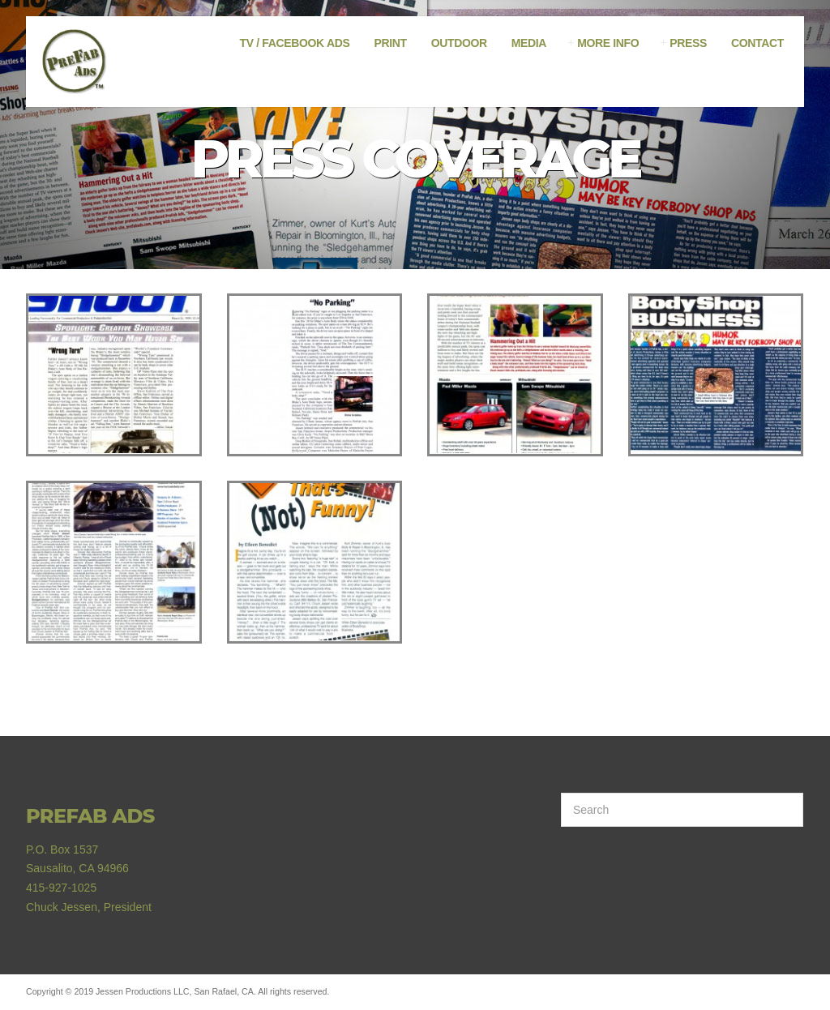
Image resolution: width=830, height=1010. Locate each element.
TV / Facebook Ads (295, 42)
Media (528, 42)
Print (390, 42)
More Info (608, 42)
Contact (757, 42)
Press (688, 42)
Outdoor (459, 42)
